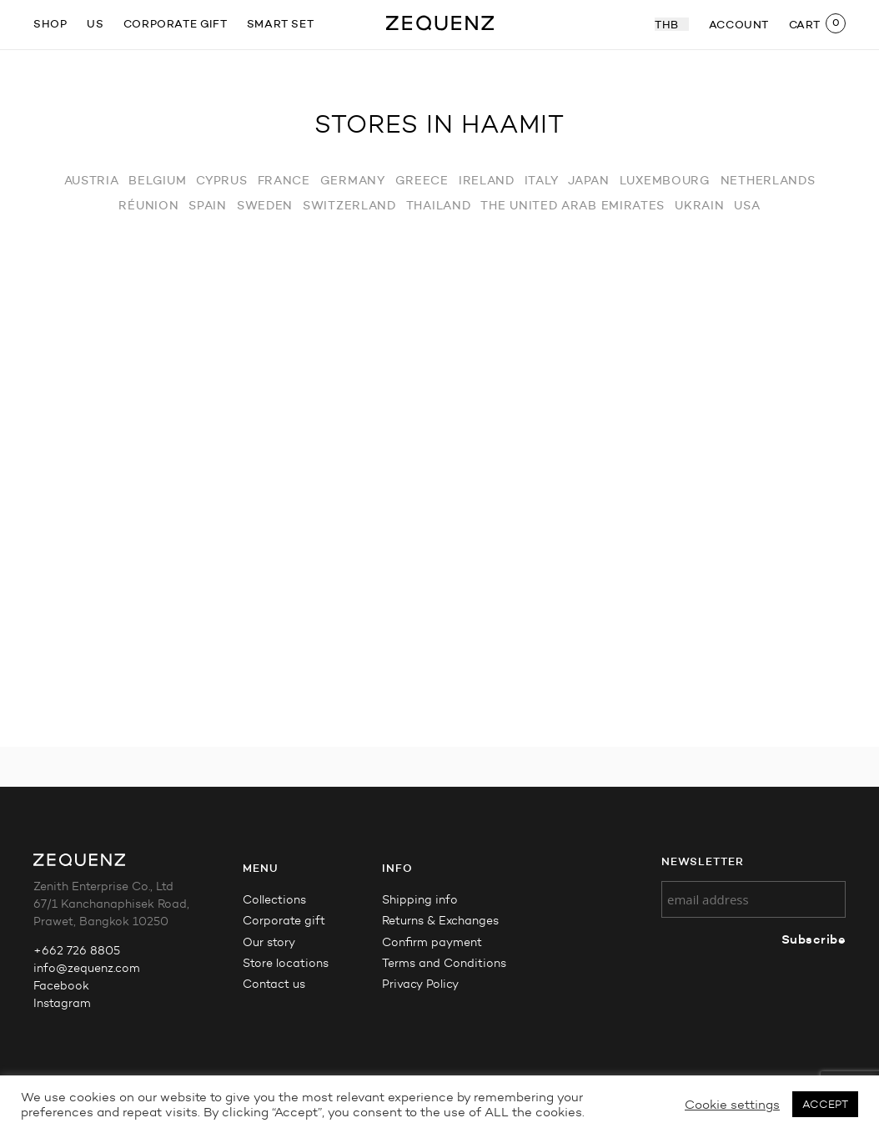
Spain (207, 205)
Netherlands (768, 180)
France (284, 180)
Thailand (438, 205)
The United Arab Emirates (572, 205)
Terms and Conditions (444, 963)
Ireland (487, 180)
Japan (589, 180)
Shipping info (420, 900)
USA (747, 205)
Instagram (62, 1003)
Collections (274, 900)
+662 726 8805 (76, 951)
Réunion (148, 205)
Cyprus (221, 180)
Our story (269, 942)
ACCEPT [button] (825, 1104)
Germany (352, 180)
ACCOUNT (739, 24)
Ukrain (699, 205)
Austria (91, 180)
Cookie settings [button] (732, 1104)
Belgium (157, 180)
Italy (542, 180)
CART (805, 24)
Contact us (274, 984)
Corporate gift (175, 23)
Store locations (286, 963)
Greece (422, 180)
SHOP (50, 23)
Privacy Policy (420, 984)
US (95, 23)
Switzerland (349, 205)
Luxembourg (665, 180)
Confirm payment (432, 942)
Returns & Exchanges (440, 921)
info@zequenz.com (86, 968)
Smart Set (280, 23)
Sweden (265, 205)
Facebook (61, 986)
